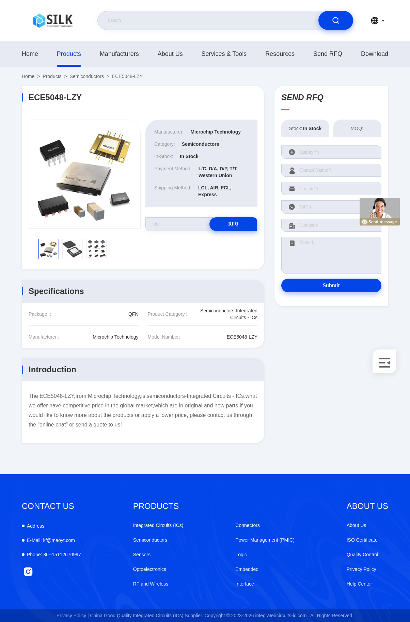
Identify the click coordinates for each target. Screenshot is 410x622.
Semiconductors (87, 76)
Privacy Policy (361, 569)
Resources (280, 53)
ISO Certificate (362, 540)
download (374, 53)
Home (30, 53)
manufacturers (119, 53)
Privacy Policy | (73, 615)
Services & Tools (224, 53)
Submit (331, 285)
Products (69, 53)
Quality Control (362, 554)
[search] (335, 20)
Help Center (359, 584)
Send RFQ (327, 53)
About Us (170, 53)
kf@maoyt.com (51, 540)
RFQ (233, 224)
